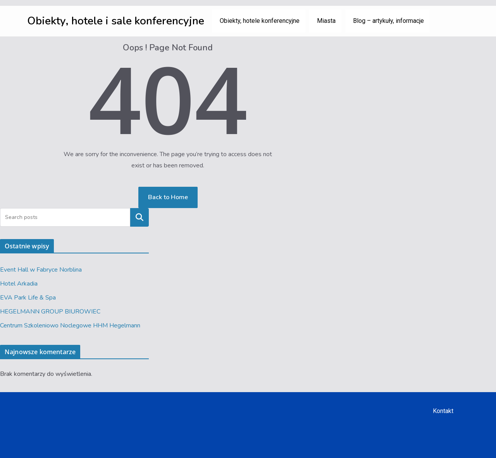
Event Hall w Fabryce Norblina (41, 269)
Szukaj (140, 217)
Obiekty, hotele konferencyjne (260, 20)
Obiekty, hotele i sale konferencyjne (115, 21)
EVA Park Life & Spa (28, 297)
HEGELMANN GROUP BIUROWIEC (50, 311)
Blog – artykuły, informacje (388, 20)
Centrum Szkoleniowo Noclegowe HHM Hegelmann (70, 325)
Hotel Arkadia (19, 283)
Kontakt (443, 411)
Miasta (326, 20)
